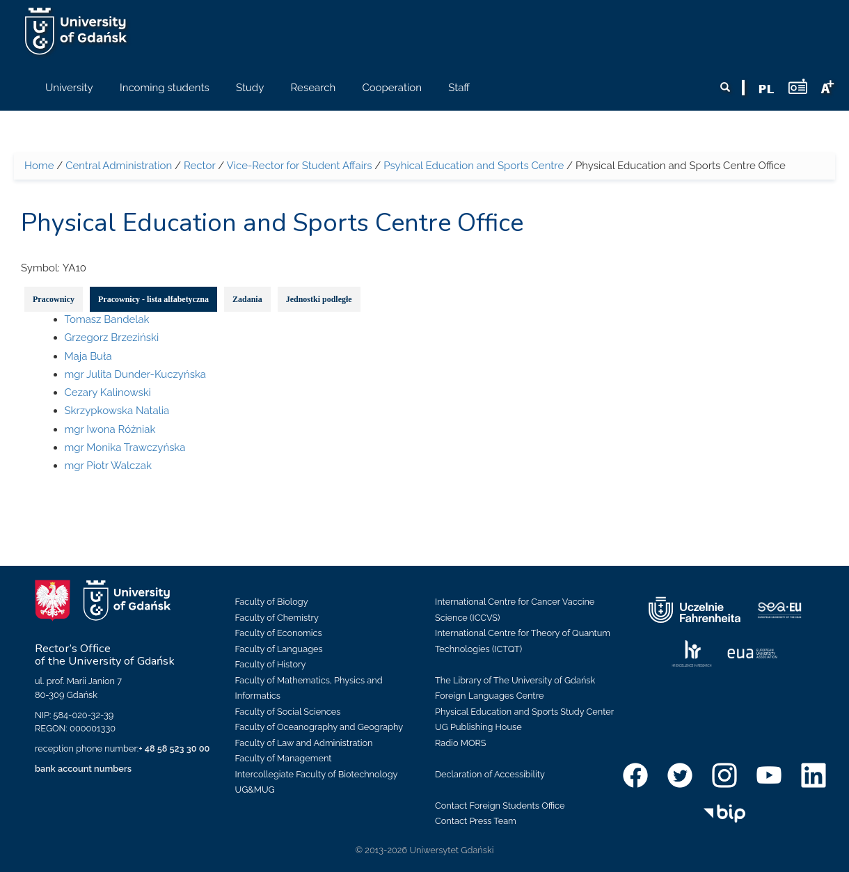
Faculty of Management (283, 758)
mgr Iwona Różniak (110, 429)
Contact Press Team (475, 821)
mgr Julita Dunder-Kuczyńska (136, 374)
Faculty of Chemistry (277, 617)
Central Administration (118, 165)
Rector (199, 165)
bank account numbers (83, 768)
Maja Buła (88, 356)
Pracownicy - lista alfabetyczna (153, 299)
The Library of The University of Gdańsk (515, 680)
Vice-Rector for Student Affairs (299, 165)
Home (39, 165)
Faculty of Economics (278, 633)
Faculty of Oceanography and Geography (319, 727)
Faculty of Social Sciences (288, 711)
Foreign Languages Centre (489, 695)
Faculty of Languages (279, 649)
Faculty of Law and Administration (304, 743)
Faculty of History (270, 664)
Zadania (247, 299)
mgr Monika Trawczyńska (125, 447)
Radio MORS (460, 743)
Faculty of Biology (271, 601)
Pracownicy (53, 299)
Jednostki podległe (319, 299)
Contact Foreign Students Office (500, 805)
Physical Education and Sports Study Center (524, 711)
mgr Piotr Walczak (108, 465)
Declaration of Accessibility (490, 774)
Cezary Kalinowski (108, 392)
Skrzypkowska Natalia (117, 410)
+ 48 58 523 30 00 (173, 748)
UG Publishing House (478, 727)
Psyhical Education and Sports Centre (473, 165)
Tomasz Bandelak (107, 319)
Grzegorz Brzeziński (112, 337)
